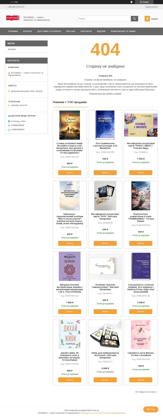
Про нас (70, 31)
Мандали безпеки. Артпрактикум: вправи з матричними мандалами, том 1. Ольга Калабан (69, 288)
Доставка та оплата (49, 31)
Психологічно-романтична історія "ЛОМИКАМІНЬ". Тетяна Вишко (141, 217)
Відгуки (101, 31)
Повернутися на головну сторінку (105, 93)
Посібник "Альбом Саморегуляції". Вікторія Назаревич (105, 287)
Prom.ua (95, 410)
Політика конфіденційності (114, 413)
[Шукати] (134, 18)
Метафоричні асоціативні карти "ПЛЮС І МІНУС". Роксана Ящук (141, 145)
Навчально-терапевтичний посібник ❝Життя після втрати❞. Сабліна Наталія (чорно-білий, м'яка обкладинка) (69, 219)
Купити (70, 173)
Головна (13, 31)
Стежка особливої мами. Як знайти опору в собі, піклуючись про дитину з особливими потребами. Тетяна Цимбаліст (69, 148)
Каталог (27, 31)
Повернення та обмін (123, 31)
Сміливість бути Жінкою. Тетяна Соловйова (141, 354)
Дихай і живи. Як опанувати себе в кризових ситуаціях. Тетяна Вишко (69, 356)
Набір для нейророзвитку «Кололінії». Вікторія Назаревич (105, 355)
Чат (151, 409)
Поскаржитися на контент (90, 413)
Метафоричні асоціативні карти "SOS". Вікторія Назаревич (105, 216)
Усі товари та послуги (145, 392)
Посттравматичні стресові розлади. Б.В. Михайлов (105, 145)
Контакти (86, 31)
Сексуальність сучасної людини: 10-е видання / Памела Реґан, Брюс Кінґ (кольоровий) (140, 288)
